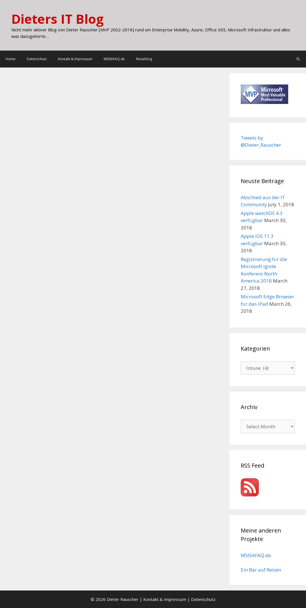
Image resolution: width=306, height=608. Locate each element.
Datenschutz (37, 59)
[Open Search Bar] (298, 59)
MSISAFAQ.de (114, 59)
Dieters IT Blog (57, 18)
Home (11, 59)
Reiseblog (144, 59)
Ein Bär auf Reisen (261, 569)
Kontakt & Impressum (75, 59)
